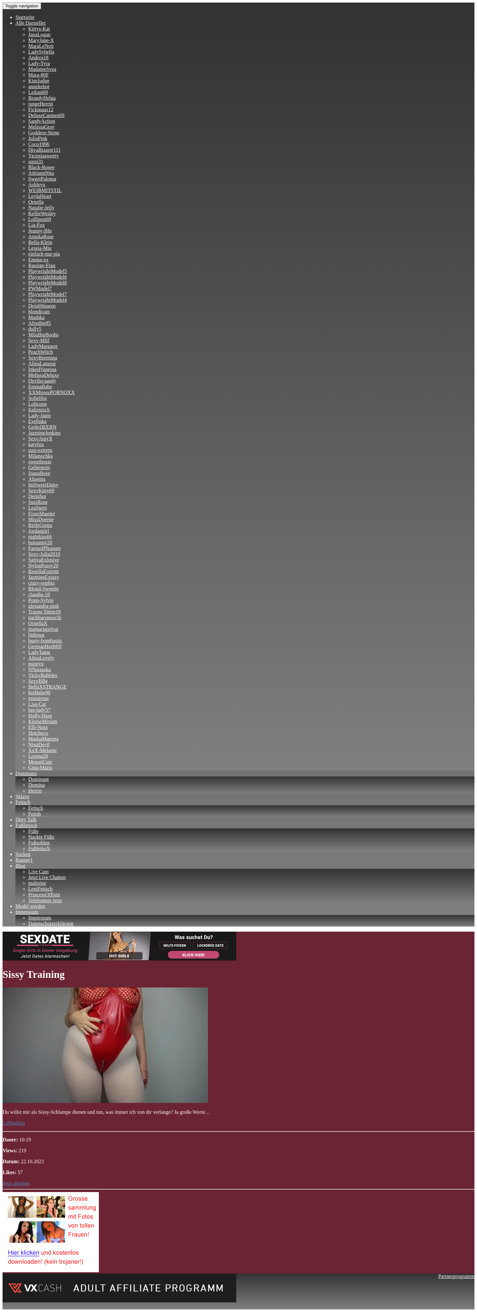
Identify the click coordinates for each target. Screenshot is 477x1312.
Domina (36, 785)
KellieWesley (42, 213)
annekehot (38, 86)
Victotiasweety (43, 155)
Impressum (26, 912)
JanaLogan (39, 34)
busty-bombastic (45, 640)
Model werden (30, 906)
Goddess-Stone (43, 132)
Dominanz (26, 773)
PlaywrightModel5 (47, 271)
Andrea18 (38, 57)
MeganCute (40, 762)
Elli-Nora (38, 727)
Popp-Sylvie (41, 600)
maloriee (37, 883)
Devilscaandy (42, 381)
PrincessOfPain (44, 894)
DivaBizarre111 (44, 150)
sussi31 (35, 161)
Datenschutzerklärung (50, 923)
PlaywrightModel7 (47, 294)
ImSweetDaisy (43, 484)
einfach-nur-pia (44, 254)
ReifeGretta (40, 525)
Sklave (22, 796)
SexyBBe (38, 681)
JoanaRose (39, 473)
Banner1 (24, 860)
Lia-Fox (36, 225)
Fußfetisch (26, 825)
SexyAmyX (40, 438)
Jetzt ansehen (16, 1183)
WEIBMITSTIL (45, 190)
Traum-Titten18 (44, 611)
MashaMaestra (43, 738)
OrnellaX (38, 623)
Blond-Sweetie (43, 588)
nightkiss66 (40, 536)
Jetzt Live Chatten (46, 877)
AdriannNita (41, 173)
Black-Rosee (41, 167)
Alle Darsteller (30, 23)
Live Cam (38, 871)
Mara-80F (38, 75)
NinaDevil (39, 744)
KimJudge (38, 80)
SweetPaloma (42, 179)
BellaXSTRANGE (47, 687)
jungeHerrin (40, 103)
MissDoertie (41, 519)
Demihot (37, 496)
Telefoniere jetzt (45, 900)
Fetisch (22, 802)
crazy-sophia (41, 583)
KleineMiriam (42, 721)
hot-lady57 (39, 710)
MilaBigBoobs (43, 334)
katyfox (36, 444)
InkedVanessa (42, 369)
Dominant (38, 779)
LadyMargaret (42, 346)
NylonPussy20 (43, 565)
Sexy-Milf (38, 340)
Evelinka (37, 421)
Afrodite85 (39, 323)
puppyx (36, 663)
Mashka (36, 317)
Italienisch (39, 409)
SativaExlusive (43, 560)
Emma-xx (38, 259)
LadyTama (39, 652)
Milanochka (40, 456)
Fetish (34, 814)
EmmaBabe (40, 386)
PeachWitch (40, 352)
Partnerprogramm (456, 1276)
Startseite (25, 17)
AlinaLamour (42, 363)
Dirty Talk (26, 819)
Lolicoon (37, 404)
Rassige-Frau (41, 265)
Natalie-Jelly (41, 207)
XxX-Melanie (42, 750)
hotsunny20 (40, 542)
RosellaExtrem (43, 571)
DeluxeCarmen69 (46, 115)
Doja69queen (42, 306)
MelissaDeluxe (43, 375)
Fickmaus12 (40, 109)
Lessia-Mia (39, 248)
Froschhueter (41, 513)
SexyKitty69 (41, 490)
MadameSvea (42, 69)
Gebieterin (39, 467)
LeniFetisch (40, 889)
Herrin (35, 790)
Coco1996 (38, 144)
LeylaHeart (39, 196)
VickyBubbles (42, 675)
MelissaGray (41, 127)
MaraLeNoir (41, 46)
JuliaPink (38, 138)
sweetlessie (39, 461)
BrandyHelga (42, 98)
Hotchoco (38, 733)
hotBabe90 (39, 692)
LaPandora (14, 1123)
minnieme (38, 698)
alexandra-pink (43, 606)
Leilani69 (38, 92)
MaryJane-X (41, 40)
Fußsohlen (39, 842)
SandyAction (41, 121)
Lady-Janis (39, 415)
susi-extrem (40, 450)
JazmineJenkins (44, 433)
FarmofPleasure (44, 548)
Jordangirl (38, 531)
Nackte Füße (41, 837)
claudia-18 (39, 594)
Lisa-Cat (37, 704)
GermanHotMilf (45, 646)
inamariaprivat (43, 629)
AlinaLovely (41, 658)
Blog (20, 865)
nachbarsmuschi (44, 617)
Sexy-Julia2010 (44, 554)
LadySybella (41, 52)
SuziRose (38, 502)
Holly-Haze (40, 715)
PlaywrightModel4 (47, 300)
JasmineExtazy (43, 577)
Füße (33, 831)
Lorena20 (38, 756)
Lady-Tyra (39, 63)
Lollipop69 (39, 219)
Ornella (36, 202)
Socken (22, 854)
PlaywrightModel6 (47, 277)
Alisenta (36, 479)
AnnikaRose (41, 236)
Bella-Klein (40, 242)
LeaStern (37, 508)
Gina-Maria (40, 767)
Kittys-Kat (39, 28)
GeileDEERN (42, 427)
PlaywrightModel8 (47, 282)
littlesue (36, 635)
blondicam (39, 311)
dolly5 (34, 329)
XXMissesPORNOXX (51, 392)
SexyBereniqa (42, 357)
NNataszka (39, 669)
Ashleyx (36, 184)
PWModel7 (40, 288)
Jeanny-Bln (40, 230)
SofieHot (37, 398)
